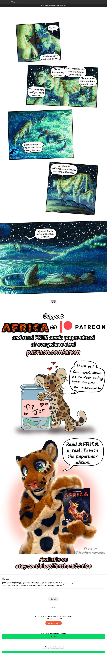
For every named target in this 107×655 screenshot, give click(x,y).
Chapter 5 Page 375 (12, 2)
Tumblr (59, 593)
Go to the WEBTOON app (53, 652)
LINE (41, 593)
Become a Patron (53, 623)
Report (53, 607)
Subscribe (54, 599)
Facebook (47, 593)
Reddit (65, 593)
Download (53, 636)
